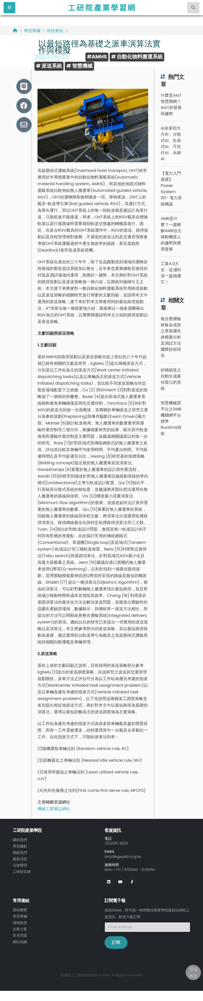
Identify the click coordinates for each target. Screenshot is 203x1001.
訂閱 (116, 942)
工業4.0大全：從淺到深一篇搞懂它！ (171, 273)
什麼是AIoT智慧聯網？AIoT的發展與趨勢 (171, 104)
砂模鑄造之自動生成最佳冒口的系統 (171, 379)
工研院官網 (22, 870)
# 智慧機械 (79, 65)
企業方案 (20, 927)
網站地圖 (20, 940)
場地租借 (20, 921)
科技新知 (55, 31)
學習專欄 (32, 31)
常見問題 (20, 933)
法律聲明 (20, 864)
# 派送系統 (49, 65)
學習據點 (20, 845)
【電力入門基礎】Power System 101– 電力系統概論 (171, 188)
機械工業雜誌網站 (53, 809)
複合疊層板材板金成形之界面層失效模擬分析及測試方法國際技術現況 (171, 337)
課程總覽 (20, 909)
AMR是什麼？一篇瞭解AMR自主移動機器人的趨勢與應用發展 (171, 234)
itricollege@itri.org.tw (124, 856)
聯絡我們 (20, 852)
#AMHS (97, 56)
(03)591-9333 (117, 843)
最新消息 (20, 858)
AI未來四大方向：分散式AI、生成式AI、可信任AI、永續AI (171, 143)
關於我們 (20, 839)
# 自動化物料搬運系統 (137, 56)
